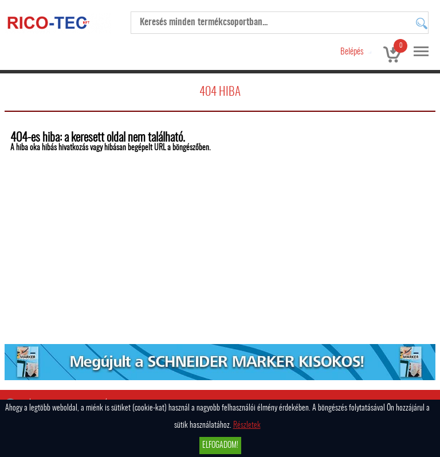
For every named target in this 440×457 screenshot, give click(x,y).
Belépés (351, 52)
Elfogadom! (220, 446)
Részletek (247, 425)
